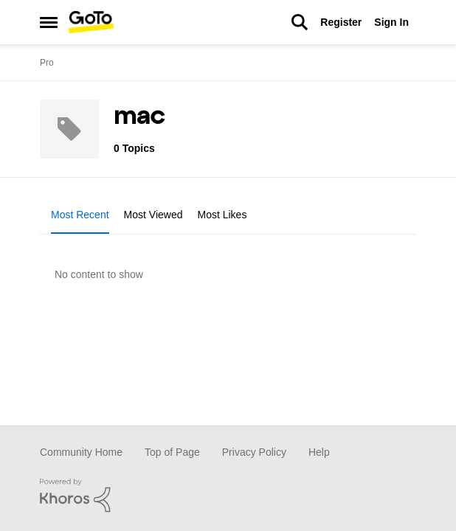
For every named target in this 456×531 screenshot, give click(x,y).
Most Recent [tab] (80, 215)
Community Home (81, 452)
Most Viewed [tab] (153, 215)
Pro (47, 63)
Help (319, 452)
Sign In (391, 22)
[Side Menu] (48, 22)
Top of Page (172, 452)
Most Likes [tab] (222, 215)
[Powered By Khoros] (228, 496)
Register (341, 22)
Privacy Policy (254, 452)
